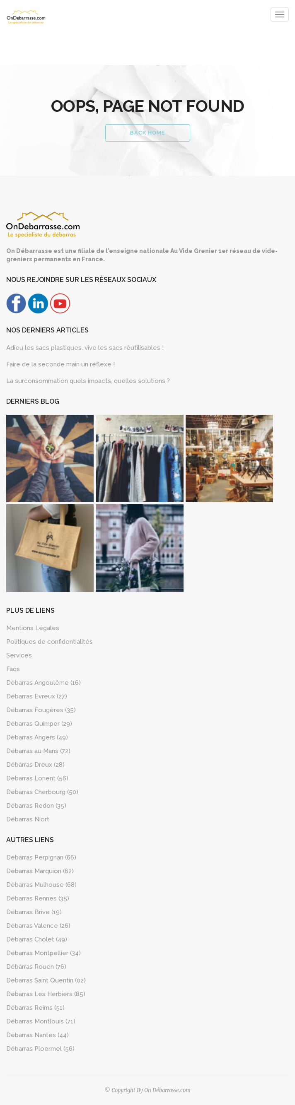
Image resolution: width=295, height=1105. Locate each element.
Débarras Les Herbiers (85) (45, 994)
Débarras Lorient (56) (37, 778)
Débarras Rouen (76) (36, 966)
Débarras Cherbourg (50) (42, 792)
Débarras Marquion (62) (40, 871)
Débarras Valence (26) (38, 925)
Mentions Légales (32, 628)
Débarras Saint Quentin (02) (46, 980)
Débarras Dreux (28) (35, 764)
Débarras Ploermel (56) (40, 1048)
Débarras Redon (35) (36, 805)
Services (19, 655)
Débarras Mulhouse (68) (41, 884)
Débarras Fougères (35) (41, 710)
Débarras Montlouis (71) (40, 1021)
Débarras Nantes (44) (37, 1035)
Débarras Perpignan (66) (41, 857)
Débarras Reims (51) (35, 1007)
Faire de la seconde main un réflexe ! (60, 364)
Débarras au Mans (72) (38, 751)
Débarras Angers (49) (37, 737)
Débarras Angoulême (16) (43, 682)
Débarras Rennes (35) (37, 898)
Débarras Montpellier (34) (43, 953)
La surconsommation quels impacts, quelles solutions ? (88, 381)
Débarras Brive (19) (34, 912)
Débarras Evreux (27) (36, 696)
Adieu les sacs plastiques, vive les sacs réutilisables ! (85, 347)
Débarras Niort (27, 819)
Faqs (13, 669)
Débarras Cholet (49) (36, 939)
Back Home (147, 133)
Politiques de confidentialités (49, 641)
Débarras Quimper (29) (39, 723)
